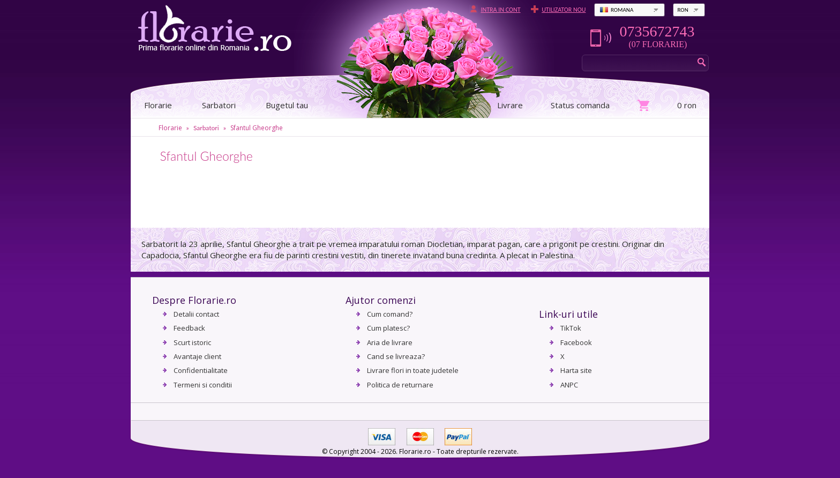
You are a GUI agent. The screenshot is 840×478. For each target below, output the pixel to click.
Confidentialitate (201, 370)
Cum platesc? (388, 328)
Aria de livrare (389, 342)
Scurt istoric (192, 342)
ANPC (569, 385)
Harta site (576, 370)
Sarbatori (219, 105)
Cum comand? (389, 314)
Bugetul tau (287, 105)
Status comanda (580, 105)
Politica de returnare (400, 385)
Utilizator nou (564, 9)
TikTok (570, 328)
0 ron (686, 105)
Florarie (170, 127)
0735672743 (656, 32)
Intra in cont (500, 9)
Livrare (510, 105)
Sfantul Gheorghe (256, 127)
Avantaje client (197, 356)
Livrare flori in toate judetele (413, 370)
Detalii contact (196, 314)
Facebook (576, 342)
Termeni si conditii (203, 385)
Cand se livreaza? (396, 356)
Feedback (189, 328)
